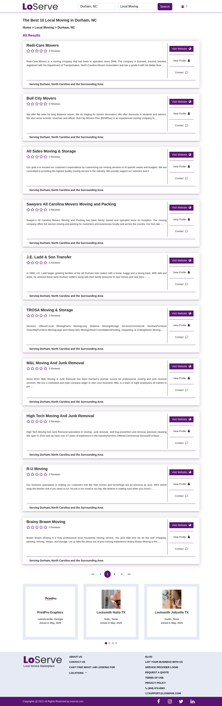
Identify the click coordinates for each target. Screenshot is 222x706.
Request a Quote (157, 672)
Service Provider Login (161, 667)
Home (27, 27)
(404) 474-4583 (155, 688)
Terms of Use (154, 677)
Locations (76, 673)
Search (165, 6)
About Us (75, 656)
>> (129, 574)
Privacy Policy (155, 682)
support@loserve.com (163, 693)
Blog (148, 656)
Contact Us (77, 661)
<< (92, 574)
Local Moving (45, 27)
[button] (106, 643)
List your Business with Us (164, 661)
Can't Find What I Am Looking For (92, 667)
